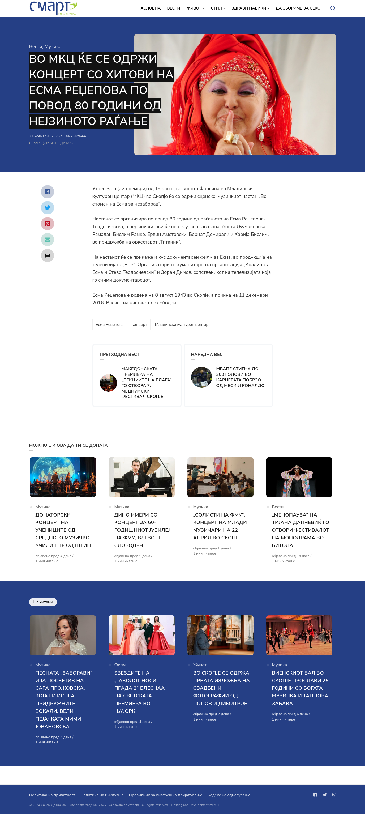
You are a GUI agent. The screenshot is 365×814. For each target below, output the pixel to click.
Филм (120, 676)
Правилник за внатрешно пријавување (165, 795)
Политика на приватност (52, 795)
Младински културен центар (181, 324)
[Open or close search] (333, 8)
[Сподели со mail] (47, 239)
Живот (200, 676)
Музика (53, 46)
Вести (35, 46)
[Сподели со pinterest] (47, 223)
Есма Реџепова (110, 324)
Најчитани (43, 611)
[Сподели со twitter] (47, 207)
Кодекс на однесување (229, 795)
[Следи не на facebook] (316, 795)
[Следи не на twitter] (324, 795)
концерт (139, 324)
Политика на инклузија (102, 795)
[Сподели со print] (47, 255)
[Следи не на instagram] (333, 795)
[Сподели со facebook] (47, 191)
